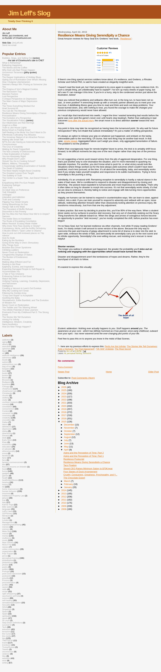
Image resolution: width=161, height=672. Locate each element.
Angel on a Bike (9, 125)
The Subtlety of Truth (12, 175)
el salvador (7, 449)
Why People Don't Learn (13, 159)
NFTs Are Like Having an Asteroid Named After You (26, 142)
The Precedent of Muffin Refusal (17, 209)
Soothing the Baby (11, 298)
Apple (4, 351)
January (68, 487)
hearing (5, 482)
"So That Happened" (84, 349)
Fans (4, 103)
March (67, 481)
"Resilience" (126, 38)
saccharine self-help (11, 596)
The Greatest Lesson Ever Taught (18, 173)
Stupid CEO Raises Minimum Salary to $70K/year (88, 468)
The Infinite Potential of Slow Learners (20, 310)
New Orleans (8, 542)
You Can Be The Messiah (14, 111)
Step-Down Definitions (12, 622)
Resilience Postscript (73, 459)
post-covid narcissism (11, 573)
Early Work (7, 440)
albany (5, 344)
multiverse (6, 538)
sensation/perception (11, 602)
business (6, 384)
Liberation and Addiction (13, 197)
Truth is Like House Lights (14, 127)
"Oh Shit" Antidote (105, 349)
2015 (64, 421)
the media (6, 636)
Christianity (7, 393)
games (5, 475)
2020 (64, 406)
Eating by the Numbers (13, 240)
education (6, 446)
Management (8, 522)
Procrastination (9, 115)
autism (5, 362)
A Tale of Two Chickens (13, 274)
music (5, 540)
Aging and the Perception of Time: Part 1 (83, 456)
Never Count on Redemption (15, 252)
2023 (64, 396)
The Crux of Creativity (12, 147)
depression (7, 429)
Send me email (9, 45)
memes (5, 527)
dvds (4, 438)
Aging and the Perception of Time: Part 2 (83, 452)
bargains (6, 369)
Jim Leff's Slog (29, 13)
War (4, 656)
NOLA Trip (7, 544)
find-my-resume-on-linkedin (14, 467)
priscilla (5, 578)
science (5, 598)
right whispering (9, 593)
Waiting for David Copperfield (16, 149)
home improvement (10, 489)
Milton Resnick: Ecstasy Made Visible (19, 223)
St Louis (5, 620)
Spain (4, 614)
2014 (64, 490)
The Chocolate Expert (74, 477)
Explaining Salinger (11, 185)
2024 (64, 393)
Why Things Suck (10, 245)
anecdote (6, 346)
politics (5, 569)
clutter (5, 400)
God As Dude (8, 238)
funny (4, 471)
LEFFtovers (7, 513)
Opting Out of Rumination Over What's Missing (24, 79)
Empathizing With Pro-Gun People (18, 183)
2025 (64, 390)
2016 (64, 418)
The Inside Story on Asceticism (16, 219)
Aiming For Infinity (10, 319)
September (69, 434)
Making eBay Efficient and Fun (16, 262)
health (5, 478)
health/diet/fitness (10, 480)
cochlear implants (10, 402)
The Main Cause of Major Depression (19, 101)
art (3, 353)
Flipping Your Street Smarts (15, 202)
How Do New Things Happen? (16, 327)
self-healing (7, 600)
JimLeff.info (17, 43)
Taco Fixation (70, 465)
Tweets (5, 649)
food (4, 469)
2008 (64, 509)
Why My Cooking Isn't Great (15, 291)
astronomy (7, 357)
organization (7, 551)
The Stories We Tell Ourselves (142, 346)
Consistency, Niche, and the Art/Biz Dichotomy (24, 228)
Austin (5, 360)
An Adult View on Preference (15, 190)
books (5, 373)
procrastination (8, 582)
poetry (5, 567)
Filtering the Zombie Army (14, 293)
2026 (64, 387)
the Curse (6, 634)
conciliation (7, 406)
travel (4, 643)
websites (6, 658)
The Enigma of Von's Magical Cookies (20, 89)
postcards (6, 576)
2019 (64, 409)
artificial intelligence (11, 355)
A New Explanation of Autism (15, 154)
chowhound (7, 389)
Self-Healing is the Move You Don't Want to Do (24, 132)
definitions (6, 426)
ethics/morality (8, 451)
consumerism (8, 409)
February (69, 484)
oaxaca (5, 547)
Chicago (6, 386)
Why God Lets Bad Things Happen (18, 70)
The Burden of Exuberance (15, 257)
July (66, 440)
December (69, 424)
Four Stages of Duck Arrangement (80, 471)
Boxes (5, 377)
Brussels (6, 380)
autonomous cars (10, 364)
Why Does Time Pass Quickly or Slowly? (21, 226)
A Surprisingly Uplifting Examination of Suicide (24, 166)
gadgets (5, 473)
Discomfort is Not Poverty (14, 211)
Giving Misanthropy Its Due (15, 204)
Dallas (5, 422)
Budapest (6, 382)
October (68, 431)
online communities (10, 549)
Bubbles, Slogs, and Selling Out (17, 58)
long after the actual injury (81, 120)
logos (4, 518)
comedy (5, 404)
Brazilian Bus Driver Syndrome (16, 247)
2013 (64, 493)
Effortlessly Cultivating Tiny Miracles (19, 135)
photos (5, 565)
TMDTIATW (7, 640)
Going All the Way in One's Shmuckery (20, 243)
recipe (5, 591)
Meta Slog (6, 531)
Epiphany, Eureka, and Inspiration (18, 267)
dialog (5, 431)
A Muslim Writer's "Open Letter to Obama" (22, 231)
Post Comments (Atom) (83, 378)
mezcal (5, 533)
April (66, 449)
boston (5, 375)
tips (3, 638)
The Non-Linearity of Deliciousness (18, 151)
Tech (4, 627)
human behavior (9, 491)
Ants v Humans (65, 349)
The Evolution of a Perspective (16, 118)
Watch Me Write (9, 279)
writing (5, 663)
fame (4, 458)
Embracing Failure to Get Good (17, 276)
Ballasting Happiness (12, 65)
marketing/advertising (11, 524)
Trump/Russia (8, 647)
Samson (6, 216)
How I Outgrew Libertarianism (16, 82)
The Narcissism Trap (12, 91)
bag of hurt (7, 366)
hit (65, 353)
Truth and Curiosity (11, 199)
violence (6, 654)
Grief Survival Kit (10, 108)
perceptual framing (74, 353)
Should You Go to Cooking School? (18, 161)
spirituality (6, 616)
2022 (64, 399)
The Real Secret (123, 349)
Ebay (4, 442)
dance (5, 424)
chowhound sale (9, 391)
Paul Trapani (8, 553)
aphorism (6, 348)
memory (5, 529)
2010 (64, 503)
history (5, 484)
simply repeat (70, 141)
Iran (4, 500)
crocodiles (6, 420)
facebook (6, 455)
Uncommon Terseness (12, 72)
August (67, 437)
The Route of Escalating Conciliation (19, 221)
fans (4, 460)
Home (109, 371)
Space (5, 611)
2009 (64, 506)
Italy (4, 502)
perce (4, 556)
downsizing (7, 433)
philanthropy (7, 562)
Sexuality (6, 605)
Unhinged (6, 195)
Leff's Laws (7, 511)
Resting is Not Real (11, 264)
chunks (5, 395)
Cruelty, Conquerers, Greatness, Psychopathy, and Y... (90, 474)
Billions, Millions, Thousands (15, 163)
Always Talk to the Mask (13, 207)
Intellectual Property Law (13, 495)
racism (5, 587)
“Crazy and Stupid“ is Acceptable (17, 295)
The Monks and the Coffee (14, 67)
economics (7, 444)
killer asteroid (8, 507)
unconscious (7, 651)
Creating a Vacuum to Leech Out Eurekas (21, 288)
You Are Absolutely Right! (14, 156)
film (3, 464)
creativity (6, 418)
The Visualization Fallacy (14, 120)
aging (4, 342)
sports (5, 618)
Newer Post (63, 371)
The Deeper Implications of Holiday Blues (21, 77)
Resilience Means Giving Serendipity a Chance (86, 462)
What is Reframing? (11, 63)
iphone (5, 498)
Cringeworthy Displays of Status (17, 255)
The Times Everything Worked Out (18, 106)
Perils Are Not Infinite (115, 346)
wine (4, 660)
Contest (5, 411)
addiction (6, 340)
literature (6, 516)
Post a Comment (65, 367)
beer (4, 371)
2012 (64, 496)
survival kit (87, 353)
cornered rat (7, 413)
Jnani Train (7, 187)
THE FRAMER (9, 192)
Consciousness (9, 144)
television (6, 629)
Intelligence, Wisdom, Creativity (17, 322)
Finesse (6, 75)
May (66, 446)
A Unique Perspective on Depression (19, 99)
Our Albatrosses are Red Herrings (18, 123)
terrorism (6, 631)
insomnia (6, 493)
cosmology (7, 415)
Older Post (153, 371)
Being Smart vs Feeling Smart (16, 130)
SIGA (4, 607)
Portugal (6, 571)
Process (6, 259)
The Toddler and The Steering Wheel (19, 307)
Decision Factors (10, 94)
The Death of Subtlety (12, 168)
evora (4, 453)
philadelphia (7, 560)
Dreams (5, 435)
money (5, 536)
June (66, 443)
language (6, 509)
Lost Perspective (10, 96)
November (69, 427)
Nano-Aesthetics (10, 324)
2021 (64, 402)
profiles (5, 585)
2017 (64, 415)
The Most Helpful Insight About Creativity (21, 171)
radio (4, 589)
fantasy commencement (13, 462)
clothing (5, 397)
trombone (6, 645)
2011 (64, 499)
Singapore (6, 609)
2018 (64, 412)
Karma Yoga (7, 504)
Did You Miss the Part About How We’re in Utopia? (26, 214)
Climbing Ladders (10, 250)
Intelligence (7, 286)
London (5, 520)
